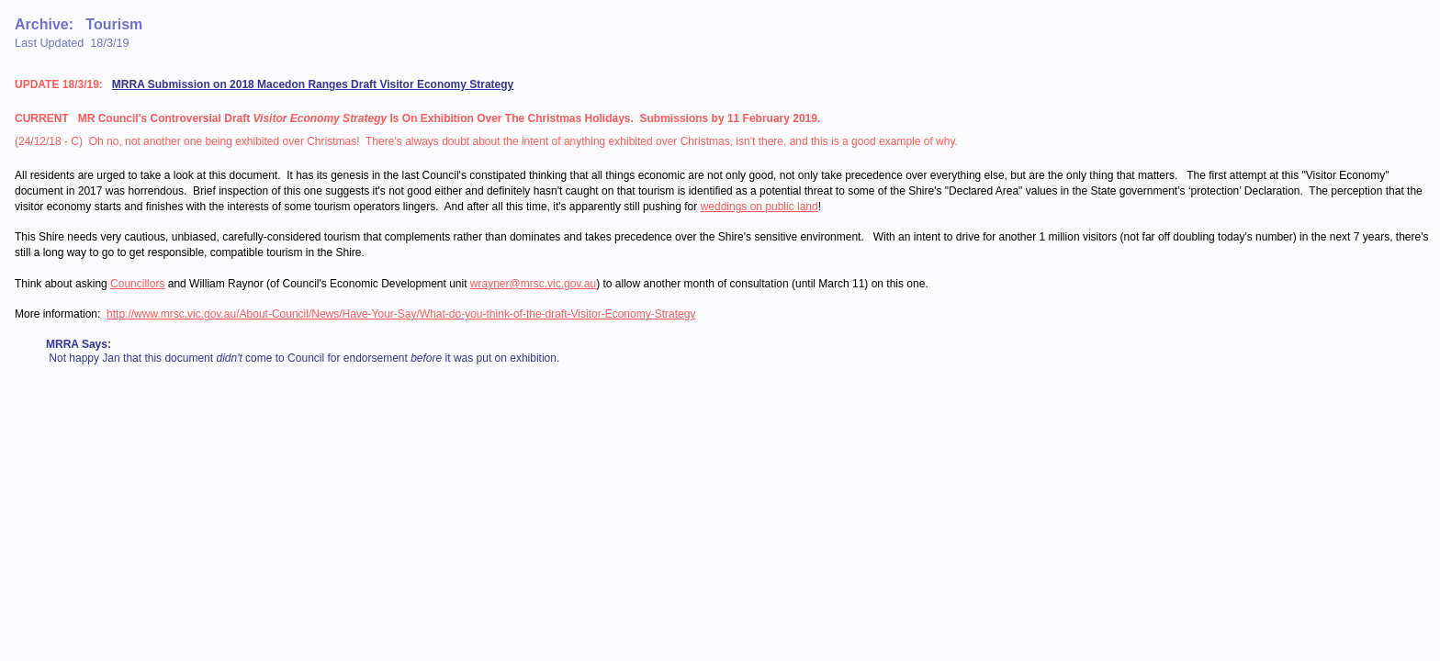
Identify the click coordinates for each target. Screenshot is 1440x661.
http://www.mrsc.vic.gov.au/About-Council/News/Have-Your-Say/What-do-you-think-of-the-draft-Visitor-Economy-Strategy (401, 314)
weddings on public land (759, 206)
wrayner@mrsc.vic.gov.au (533, 283)
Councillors (137, 283)
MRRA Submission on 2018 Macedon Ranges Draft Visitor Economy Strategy (312, 84)
